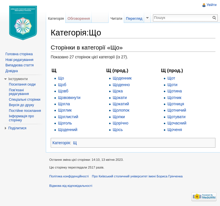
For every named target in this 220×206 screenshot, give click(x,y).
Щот (171, 78)
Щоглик (65, 110)
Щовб (63, 91)
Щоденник (122, 78)
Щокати (120, 97)
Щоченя (174, 129)
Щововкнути (69, 97)
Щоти (172, 84)
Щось (118, 129)
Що (61, 78)
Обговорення (79, 18)
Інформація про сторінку (21, 118)
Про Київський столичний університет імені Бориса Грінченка (137, 176)
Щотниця (175, 104)
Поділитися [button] (17, 128)
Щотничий (176, 110)
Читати (116, 18)
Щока (118, 91)
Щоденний (67, 129)
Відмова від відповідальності (70, 185)
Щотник (174, 97)
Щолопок (121, 110)
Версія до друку (21, 105)
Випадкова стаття (19, 65)
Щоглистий (68, 116)
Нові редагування (19, 60)
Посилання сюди (22, 84)
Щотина (174, 91)
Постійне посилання (25, 111)
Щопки (119, 116)
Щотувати (176, 116)
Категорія (61, 142)
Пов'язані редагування (19, 92)
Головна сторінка (19, 54)
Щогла (64, 104)
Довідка (11, 71)
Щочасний (176, 123)
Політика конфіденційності (69, 176)
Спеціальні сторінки (24, 100)
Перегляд (134, 18)
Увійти (212, 5)
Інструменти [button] (18, 79)
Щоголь (65, 123)
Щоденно (121, 84)
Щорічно (120, 123)
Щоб (62, 84)
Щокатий (121, 104)
